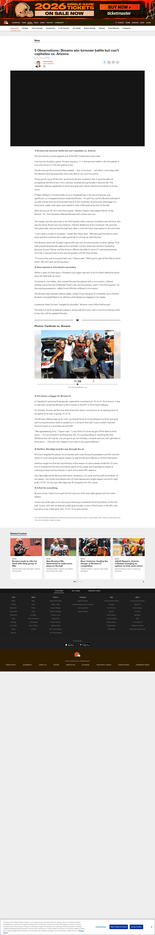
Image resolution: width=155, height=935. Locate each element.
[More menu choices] (66, 22)
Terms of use (70, 651)
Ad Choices (85, 651)
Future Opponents (83, 603)
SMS (137, 614)
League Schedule (83, 607)
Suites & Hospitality (55, 607)
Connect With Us (137, 617)
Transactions (13, 610)
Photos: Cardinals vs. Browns (52, 325)
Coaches (13, 600)
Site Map (56, 651)
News (33, 596)
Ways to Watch (33, 621)
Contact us (42, 651)
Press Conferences (33, 614)
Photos (33, 603)
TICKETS (55, 592)
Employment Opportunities (137, 624)
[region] (77, 927)
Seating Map (55, 614)
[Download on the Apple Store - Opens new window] (70, 631)
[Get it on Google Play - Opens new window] (84, 632)
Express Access (55, 621)
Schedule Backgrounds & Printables (82, 600)
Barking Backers (111, 617)
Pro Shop (137, 607)
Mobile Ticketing (55, 617)
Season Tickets (55, 600)
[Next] (93, 381)
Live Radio (33, 610)
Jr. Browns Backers (111, 614)
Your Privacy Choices (103, 651)
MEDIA (33, 592)
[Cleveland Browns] (77, 641)
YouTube (33, 624)
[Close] (151, 927)
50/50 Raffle (111, 624)
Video (33, 600)
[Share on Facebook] (104, 63)
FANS (111, 592)
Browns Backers (111, 610)
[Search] (116, 22)
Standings (13, 617)
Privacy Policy (11, 651)
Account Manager (55, 603)
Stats (13, 614)
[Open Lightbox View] (77, 360)
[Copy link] (117, 62)
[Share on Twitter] (109, 63)
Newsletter (137, 610)
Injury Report (13, 607)
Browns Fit (137, 600)
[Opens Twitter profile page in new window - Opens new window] (44, 66)
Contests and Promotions (111, 596)
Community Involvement (137, 596)
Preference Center (142, 651)
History (13, 624)
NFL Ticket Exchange (55, 624)
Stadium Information (137, 621)
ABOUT (137, 592)
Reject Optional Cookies (119, 927)
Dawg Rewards (111, 621)
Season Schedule (83, 596)
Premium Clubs (55, 610)
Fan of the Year (111, 603)
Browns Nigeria (137, 603)
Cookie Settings (123, 651)
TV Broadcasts (33, 617)
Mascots (111, 607)
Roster (13, 596)
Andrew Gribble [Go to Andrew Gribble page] (48, 61)
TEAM (13, 592)
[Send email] (113, 63)
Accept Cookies (136, 927)
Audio (33, 607)
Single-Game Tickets (56, 596)
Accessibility (27, 651)
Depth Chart (13, 603)
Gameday (111, 600)
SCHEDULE (83, 592)
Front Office (13, 621)
